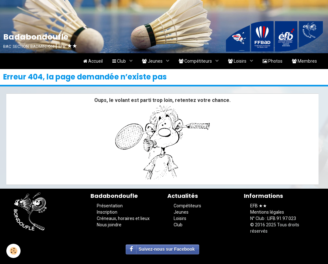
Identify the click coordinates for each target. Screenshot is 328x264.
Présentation (110, 205)
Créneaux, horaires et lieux (123, 218)
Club (119, 61)
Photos (272, 61)
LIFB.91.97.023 (281, 218)
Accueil (93, 61)
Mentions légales (267, 212)
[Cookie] (13, 251)
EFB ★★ (258, 205)
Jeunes (153, 61)
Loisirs (237, 61)
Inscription (107, 212)
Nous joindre (109, 224)
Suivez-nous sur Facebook (167, 249)
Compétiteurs (196, 61)
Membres (304, 61)
